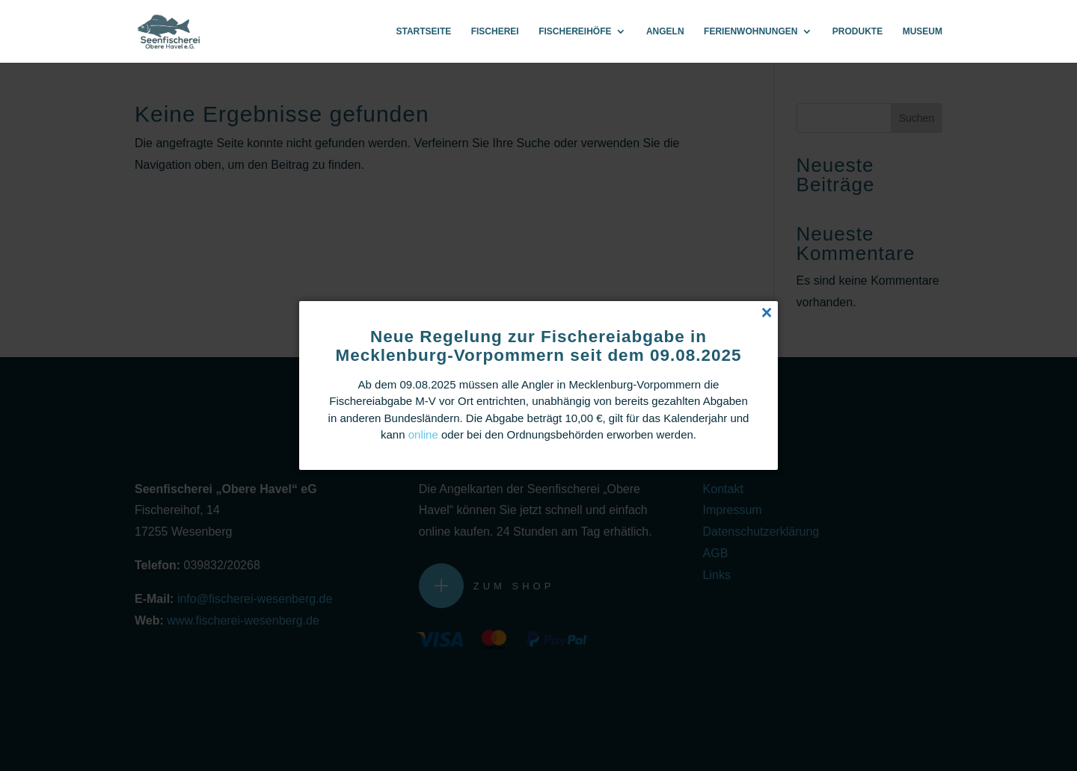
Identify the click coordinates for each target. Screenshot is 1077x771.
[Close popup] (766, 312)
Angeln (665, 31)
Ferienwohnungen (750, 31)
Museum (922, 31)
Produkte (857, 31)
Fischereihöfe (574, 31)
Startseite (423, 31)
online (423, 434)
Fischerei (495, 31)
